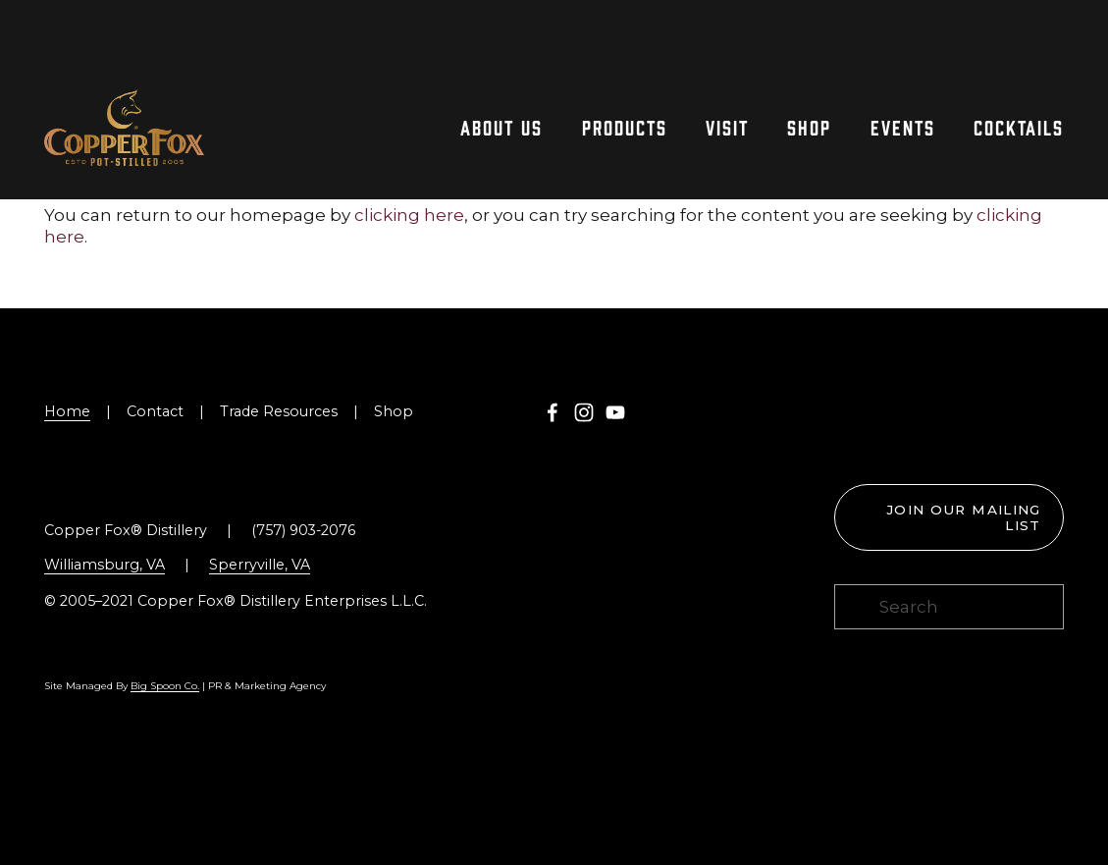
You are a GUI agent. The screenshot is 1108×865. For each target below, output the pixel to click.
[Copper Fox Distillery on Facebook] (552, 412)
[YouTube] (615, 412)
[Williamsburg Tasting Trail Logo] (863, 414)
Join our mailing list (963, 517)
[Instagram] (584, 412)
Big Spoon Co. (165, 685)
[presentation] (863, 438)
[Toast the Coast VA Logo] (1035, 414)
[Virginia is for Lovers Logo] (920, 414)
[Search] (949, 606)
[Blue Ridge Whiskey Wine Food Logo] (978, 414)
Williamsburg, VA (104, 564)
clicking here (409, 215)
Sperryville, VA (259, 564)
